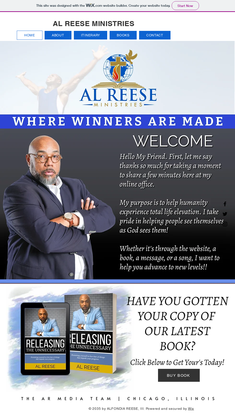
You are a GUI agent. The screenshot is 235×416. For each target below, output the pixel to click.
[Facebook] (225, 204)
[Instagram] (225, 224)
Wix (191, 408)
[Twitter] (225, 214)
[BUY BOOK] (179, 375)
